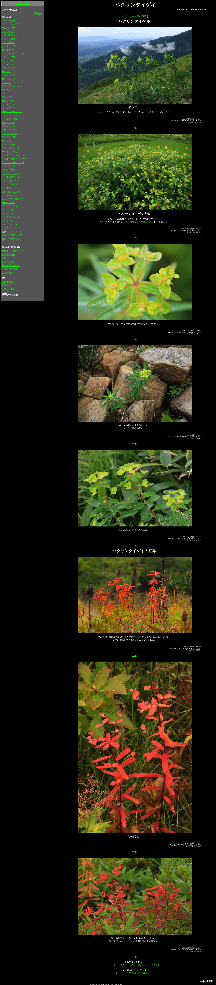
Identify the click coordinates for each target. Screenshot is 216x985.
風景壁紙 (6, 285)
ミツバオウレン (9, 170)
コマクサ (6, 82)
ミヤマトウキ (8, 188)
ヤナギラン (7, 213)
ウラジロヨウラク (11, 24)
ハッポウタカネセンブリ (14, 159)
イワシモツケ (8, 21)
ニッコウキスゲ (9, 137)
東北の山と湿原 (9, 269)
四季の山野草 (23, 3)
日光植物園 (7, 273)
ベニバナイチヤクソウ (13, 162)
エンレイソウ (8, 31)
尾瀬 (4, 258)
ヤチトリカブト (9, 210)
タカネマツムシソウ (12, 104)
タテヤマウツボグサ (12, 111)
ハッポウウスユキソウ (13, 155)
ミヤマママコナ (9, 195)
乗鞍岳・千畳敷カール (13, 251)
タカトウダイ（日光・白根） (134, 973)
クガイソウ (7, 64)
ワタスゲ (6, 228)
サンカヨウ (7, 90)
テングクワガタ (9, 133)
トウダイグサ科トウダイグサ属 (124, 965)
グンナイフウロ (9, 75)
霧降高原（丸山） (11, 265)
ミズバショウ (8, 166)
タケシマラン (8, 108)
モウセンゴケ (8, 202)
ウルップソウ (8, 28)
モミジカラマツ (9, 206)
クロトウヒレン (9, 68)
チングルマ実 (8, 126)
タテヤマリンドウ (11, 115)
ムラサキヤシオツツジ (13, 199)
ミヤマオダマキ (9, 181)
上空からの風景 (9, 289)
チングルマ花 (8, 122)
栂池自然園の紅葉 (11, 239)
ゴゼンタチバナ (9, 79)
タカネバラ (7, 101)
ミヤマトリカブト (11, 191)
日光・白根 (7, 262)
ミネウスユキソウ (11, 173)
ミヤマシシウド (9, 184)
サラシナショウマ (11, 86)
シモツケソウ (8, 93)
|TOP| (134, 128)
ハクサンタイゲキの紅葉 (134, 16)
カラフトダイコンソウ (13, 53)
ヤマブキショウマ (11, 217)
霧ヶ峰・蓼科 (8, 254)
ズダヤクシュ (8, 97)
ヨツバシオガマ (9, 224)
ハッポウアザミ (9, 151)
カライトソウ (8, 50)
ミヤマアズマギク (11, 177)
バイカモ (6, 140)
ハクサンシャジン (11, 144)
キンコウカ (7, 61)
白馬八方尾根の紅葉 (12, 235)
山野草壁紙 (7, 281)
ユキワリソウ (8, 221)
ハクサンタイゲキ (151, 965)
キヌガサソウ (8, 57)
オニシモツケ (8, 42)
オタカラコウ (8, 39)
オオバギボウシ (9, 35)
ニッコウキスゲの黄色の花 (138, 222)
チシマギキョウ (9, 119)
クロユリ (6, 71)
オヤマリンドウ (9, 46)
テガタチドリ (8, 130)
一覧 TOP (37, 13)
